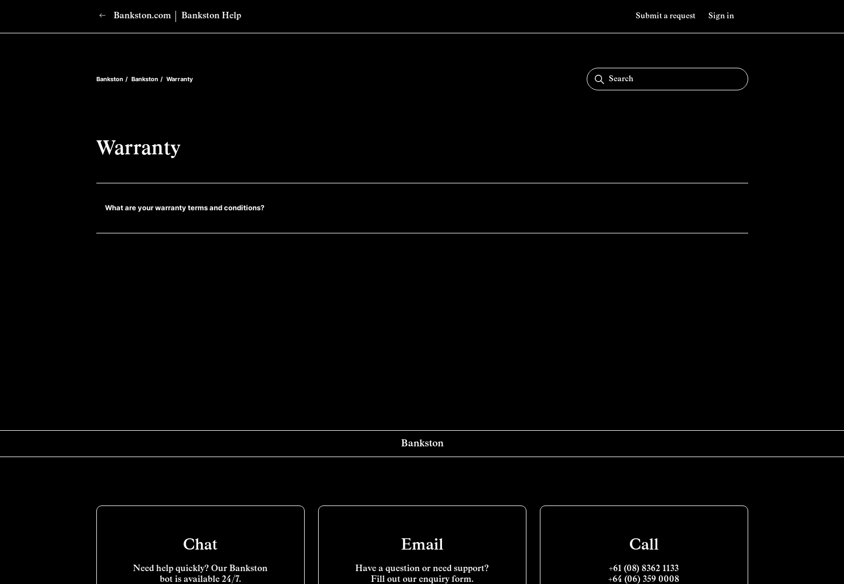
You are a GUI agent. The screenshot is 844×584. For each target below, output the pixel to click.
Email (422, 545)
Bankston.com (135, 15)
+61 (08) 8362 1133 (644, 569)
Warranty (179, 79)
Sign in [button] (721, 16)
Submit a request (665, 16)
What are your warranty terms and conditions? (184, 207)
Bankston (109, 79)
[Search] (667, 79)
